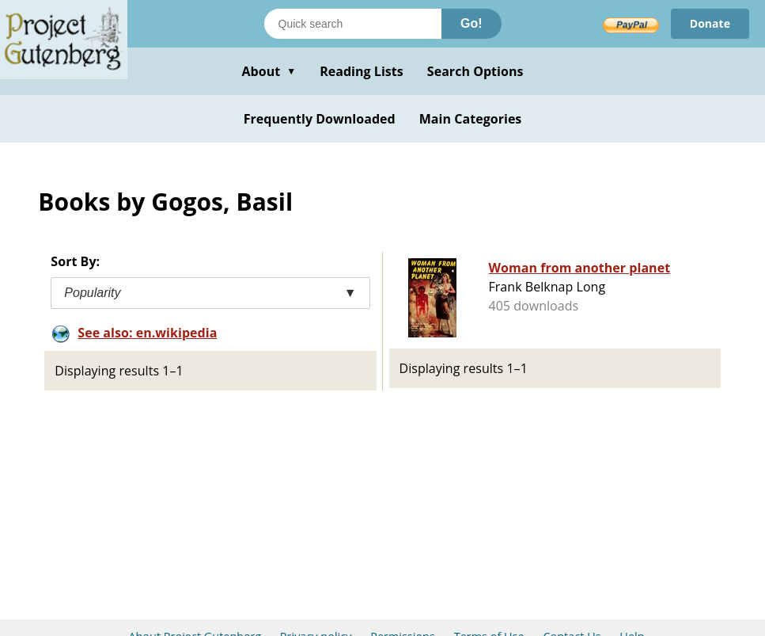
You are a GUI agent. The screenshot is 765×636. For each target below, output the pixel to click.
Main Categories (470, 119)
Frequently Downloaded (320, 119)
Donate (710, 23)
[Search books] (352, 24)
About (268, 71)
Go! (471, 23)
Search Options (475, 71)
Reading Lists (361, 71)
